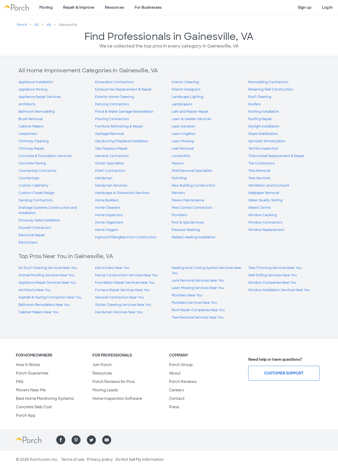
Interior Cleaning (185, 82)
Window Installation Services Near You (279, 290)
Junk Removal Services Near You (198, 280)
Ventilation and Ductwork (268, 185)
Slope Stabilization (263, 134)
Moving (46, 7)
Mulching (179, 178)
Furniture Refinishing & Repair (119, 126)
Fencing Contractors (112, 104)
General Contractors (112, 156)
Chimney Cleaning (33, 141)
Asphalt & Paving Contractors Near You (50, 297)
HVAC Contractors (110, 171)
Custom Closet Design (36, 193)
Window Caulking (262, 215)
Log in (327, 7)
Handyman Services (111, 185)
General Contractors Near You (119, 297)
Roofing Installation (263, 112)
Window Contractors (265, 222)
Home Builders (107, 200)
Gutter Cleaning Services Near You (123, 305)
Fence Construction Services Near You (126, 275)
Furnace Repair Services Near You (122, 290)
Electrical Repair (31, 235)
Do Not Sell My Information (139, 459)
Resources (114, 7)
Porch (22, 25)
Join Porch (102, 364)
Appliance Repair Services (39, 97)
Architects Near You (34, 290)
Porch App (26, 415)
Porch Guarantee (32, 373)
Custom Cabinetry (33, 185)
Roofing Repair (260, 119)
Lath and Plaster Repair (190, 112)
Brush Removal (30, 119)
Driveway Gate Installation (39, 220)
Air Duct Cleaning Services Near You (47, 268)
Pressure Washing (186, 230)
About (175, 373)
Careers (176, 390)
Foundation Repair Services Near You (125, 283)
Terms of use (72, 459)
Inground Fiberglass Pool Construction (126, 237)
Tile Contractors (261, 163)
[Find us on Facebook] (60, 439)
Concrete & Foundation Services (45, 156)
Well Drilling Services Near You (272, 275)
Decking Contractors (35, 200)
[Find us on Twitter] (91, 439)
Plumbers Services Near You (194, 303)
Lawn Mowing (183, 141)
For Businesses (148, 7)
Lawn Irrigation (184, 134)
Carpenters (27, 134)
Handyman (103, 178)
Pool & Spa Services (188, 222)
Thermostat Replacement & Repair (276, 156)
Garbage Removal (109, 134)
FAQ (19, 381)
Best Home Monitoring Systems (45, 398)
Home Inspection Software (117, 398)
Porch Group (181, 364)
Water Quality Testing (265, 200)
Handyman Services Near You (119, 312)
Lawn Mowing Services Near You (198, 288)
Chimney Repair (31, 148)
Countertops (28, 178)
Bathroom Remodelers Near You (44, 305)
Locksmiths (181, 156)
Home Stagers (106, 230)
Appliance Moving (32, 89)
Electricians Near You (112, 268)
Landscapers (182, 104)
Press (174, 407)
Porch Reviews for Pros (113, 381)
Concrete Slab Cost (34, 407)
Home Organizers (109, 222)
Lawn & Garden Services (191, 119)
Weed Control (259, 208)
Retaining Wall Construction (270, 89)
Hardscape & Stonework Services (122, 193)
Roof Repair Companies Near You (198, 310)
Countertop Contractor (37, 171)
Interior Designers (186, 89)
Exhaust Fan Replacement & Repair (123, 89)
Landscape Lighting (187, 97)
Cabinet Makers (30, 126)
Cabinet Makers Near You (38, 312)
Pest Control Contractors (192, 208)
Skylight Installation (263, 126)
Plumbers (179, 215)
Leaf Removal (183, 148)
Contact (177, 398)
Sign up (304, 7)
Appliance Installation (35, 82)
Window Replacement (266, 230)
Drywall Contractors (34, 228)
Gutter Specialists (109, 163)
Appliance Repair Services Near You (47, 283)
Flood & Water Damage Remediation (124, 112)
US (36, 25)
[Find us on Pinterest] (76, 439)
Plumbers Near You (187, 295)
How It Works (28, 364)
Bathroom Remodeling (36, 112)
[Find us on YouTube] (106, 439)
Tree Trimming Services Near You (275, 268)
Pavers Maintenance (188, 200)
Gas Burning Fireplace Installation (121, 141)
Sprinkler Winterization (266, 141)
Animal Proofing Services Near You (46, 275)
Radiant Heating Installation (193, 237)
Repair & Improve (78, 7)
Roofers (254, 104)
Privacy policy (100, 459)
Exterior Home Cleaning (114, 97)
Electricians (27, 242)
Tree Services (259, 178)
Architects (26, 104)
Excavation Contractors (114, 82)
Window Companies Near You (272, 283)
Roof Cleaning (259, 97)
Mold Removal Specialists (192, 171)
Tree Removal (259, 171)
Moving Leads (105, 390)
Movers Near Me (31, 390)
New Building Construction (193, 185)
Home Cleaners (107, 208)
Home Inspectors (109, 215)
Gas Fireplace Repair (111, 148)
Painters (178, 193)
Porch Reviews (182, 381)
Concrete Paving (32, 163)
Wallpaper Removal (263, 193)
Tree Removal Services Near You (198, 317)
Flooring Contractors (112, 119)
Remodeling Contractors (268, 82)
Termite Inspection (263, 148)
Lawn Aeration (183, 126)
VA (48, 25)
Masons (178, 163)
